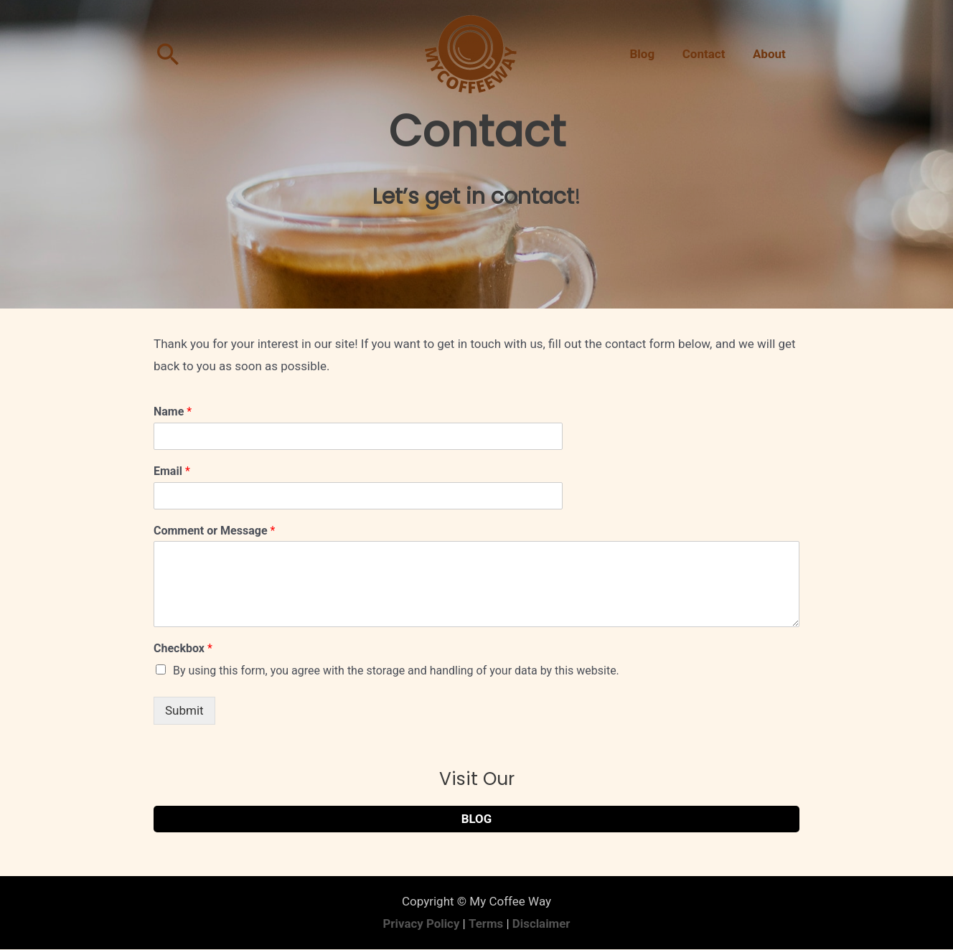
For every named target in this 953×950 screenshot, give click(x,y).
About (770, 54)
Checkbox (183, 648)
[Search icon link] (168, 54)
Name (173, 411)
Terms (486, 923)
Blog (650, 54)
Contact (708, 54)
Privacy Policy (421, 923)
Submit (184, 710)
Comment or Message (214, 530)
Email (172, 471)
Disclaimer (541, 923)
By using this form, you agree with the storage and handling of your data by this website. (396, 670)
